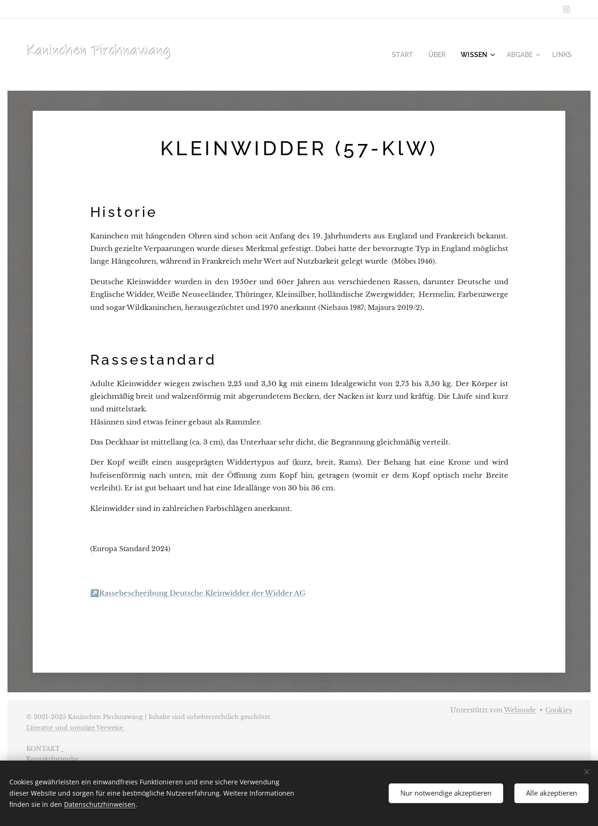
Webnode (520, 710)
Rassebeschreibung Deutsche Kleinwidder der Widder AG (202, 593)
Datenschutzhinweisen (99, 804)
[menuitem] (413, 54)
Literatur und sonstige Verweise (75, 727)
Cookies (558, 710)
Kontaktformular (52, 758)
